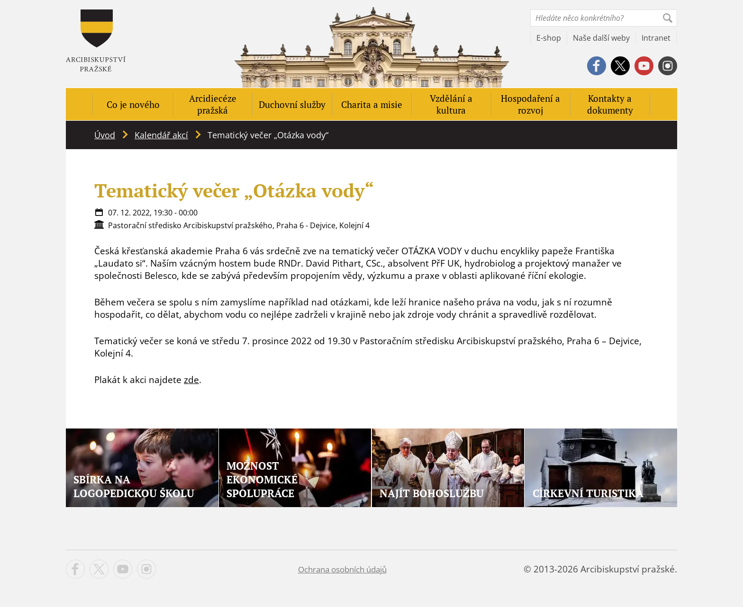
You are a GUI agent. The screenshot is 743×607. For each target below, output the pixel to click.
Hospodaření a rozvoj (530, 104)
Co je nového (133, 104)
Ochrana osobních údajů (342, 569)
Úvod (104, 135)
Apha (96, 40)
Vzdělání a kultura (451, 104)
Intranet (656, 38)
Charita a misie (371, 104)
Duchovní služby (292, 104)
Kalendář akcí (161, 135)
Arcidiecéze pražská (212, 104)
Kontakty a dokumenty (610, 104)
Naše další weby (601, 38)
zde (191, 380)
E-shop (548, 38)
